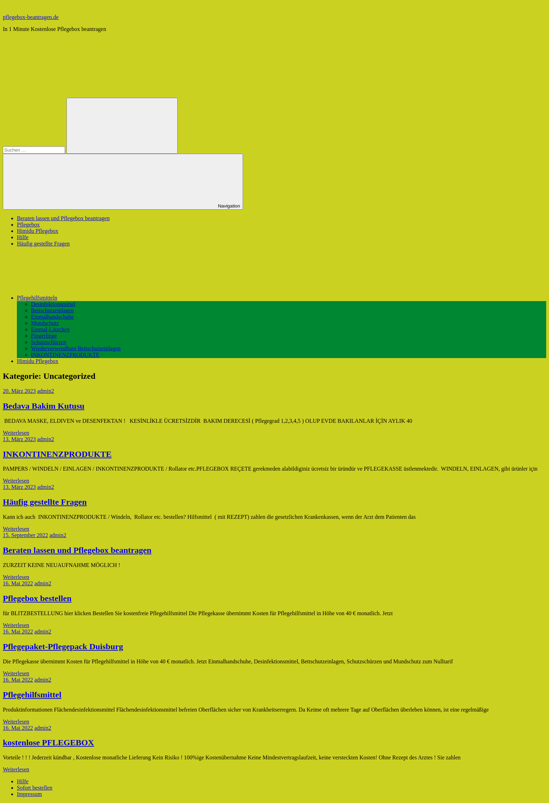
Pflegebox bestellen (37, 598)
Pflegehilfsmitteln (90, 298)
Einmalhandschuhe (52, 317)
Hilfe (22, 237)
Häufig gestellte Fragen (43, 244)
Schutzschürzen (48, 342)
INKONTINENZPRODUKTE (65, 355)
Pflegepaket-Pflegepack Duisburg (63, 646)
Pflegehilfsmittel (32, 694)
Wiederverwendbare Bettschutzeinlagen (76, 348)
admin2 (45, 391)
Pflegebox (28, 225)
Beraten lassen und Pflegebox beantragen (63, 218)
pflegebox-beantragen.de (31, 17)
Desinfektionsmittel (53, 304)
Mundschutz (45, 323)
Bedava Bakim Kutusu (43, 405)
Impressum (29, 794)
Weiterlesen (16, 433)
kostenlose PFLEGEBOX (48, 742)
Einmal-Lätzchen (50, 329)
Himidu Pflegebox (37, 231)
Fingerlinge (44, 336)
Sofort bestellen (34, 788)
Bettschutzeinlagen (52, 310)
